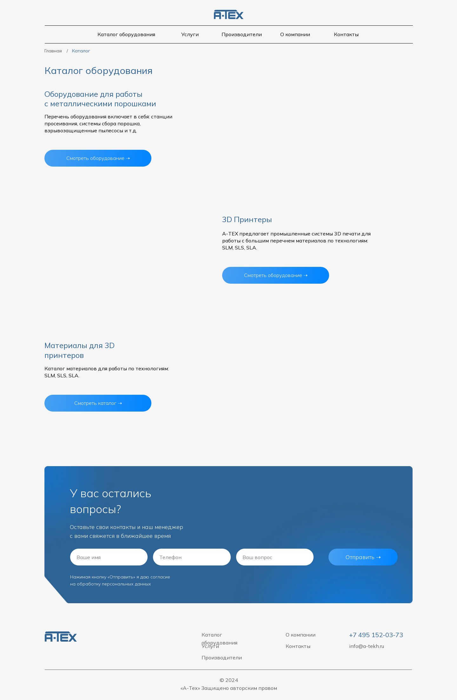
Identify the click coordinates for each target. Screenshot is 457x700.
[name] (109, 557)
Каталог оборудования (126, 34)
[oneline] (275, 557)
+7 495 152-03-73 (376, 635)
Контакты (346, 34)
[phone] (191, 557)
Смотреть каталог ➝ (98, 403)
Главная (53, 51)
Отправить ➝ (363, 557)
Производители (242, 34)
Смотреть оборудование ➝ (276, 275)
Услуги (190, 34)
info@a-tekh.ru (366, 646)
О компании (295, 34)
